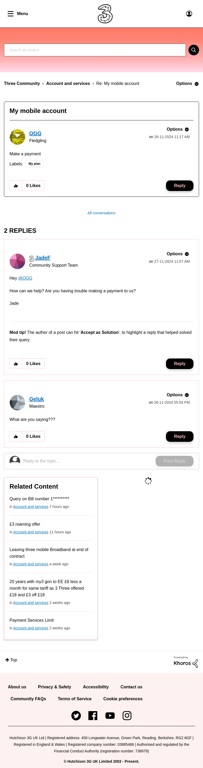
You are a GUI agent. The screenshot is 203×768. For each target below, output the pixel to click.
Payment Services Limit (32, 620)
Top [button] (13, 660)
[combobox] (95, 50)
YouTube (109, 713)
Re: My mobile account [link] (117, 83)
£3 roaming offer (25, 524)
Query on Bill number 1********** (39, 499)
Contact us (131, 687)
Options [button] (184, 83)
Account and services (68, 83)
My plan (34, 164)
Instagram (126, 713)
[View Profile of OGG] (35, 133)
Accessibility (96, 687)
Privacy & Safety (54, 687)
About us (17, 687)
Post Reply (175, 461)
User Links (189, 13)
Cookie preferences (123, 699)
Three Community (22, 83)
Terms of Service (75, 699)
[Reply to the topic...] (89, 461)
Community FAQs (28, 699)
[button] (16, 185)
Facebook (93, 713)
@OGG (25, 278)
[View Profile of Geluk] (36, 399)
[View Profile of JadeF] (42, 258)
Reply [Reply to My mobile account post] (180, 185)
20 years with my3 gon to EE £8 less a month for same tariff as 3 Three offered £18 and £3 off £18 (47, 588)
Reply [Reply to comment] (180, 363)
